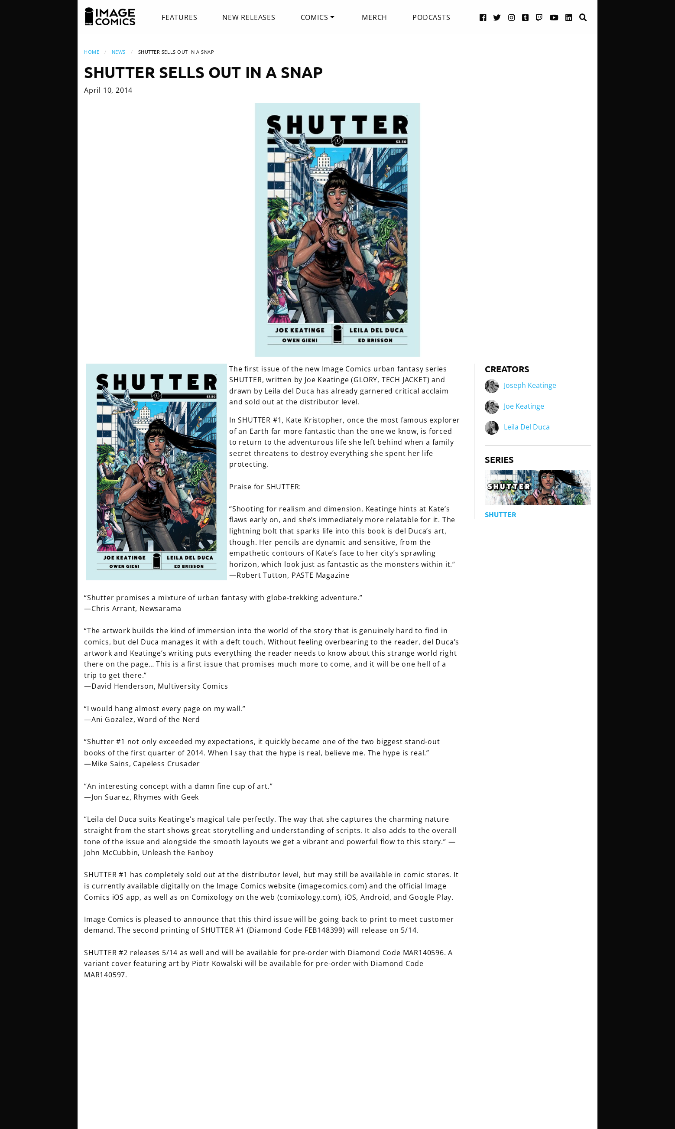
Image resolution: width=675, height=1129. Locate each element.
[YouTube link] (554, 17)
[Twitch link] (539, 17)
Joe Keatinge (524, 406)
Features (179, 17)
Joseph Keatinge (530, 385)
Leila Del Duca (527, 427)
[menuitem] (179, 17)
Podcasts (431, 17)
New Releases (249, 17)
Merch (374, 17)
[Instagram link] (511, 17)
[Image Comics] (110, 16)
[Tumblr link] (525, 17)
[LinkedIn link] (568, 17)
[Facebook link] (483, 17)
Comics (314, 17)
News (119, 52)
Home (91, 52)
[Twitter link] (497, 17)
